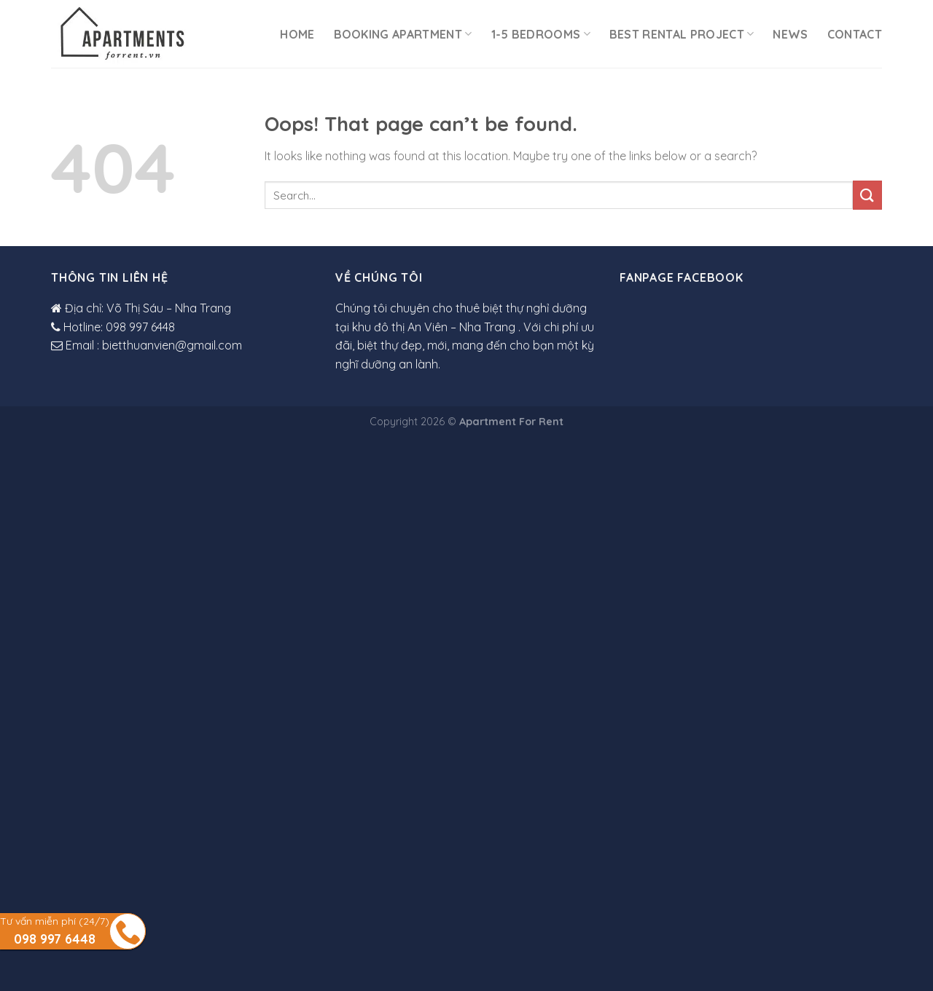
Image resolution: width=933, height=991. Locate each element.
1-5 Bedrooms (540, 34)
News (790, 34)
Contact (854, 34)
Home (297, 34)
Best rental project (681, 34)
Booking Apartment (403, 34)
